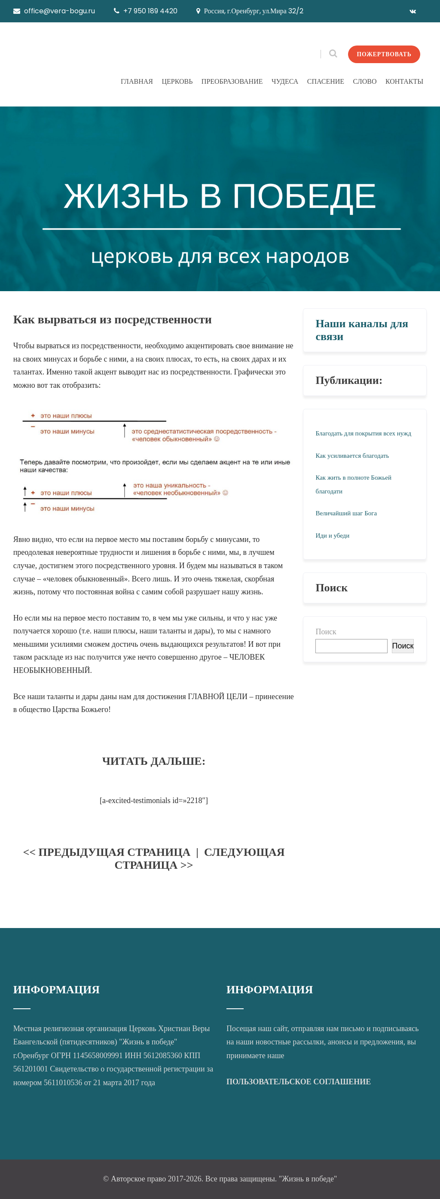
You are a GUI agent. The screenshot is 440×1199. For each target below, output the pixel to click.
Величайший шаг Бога (346, 513)
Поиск (325, 631)
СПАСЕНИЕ (325, 81)
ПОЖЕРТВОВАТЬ (382, 54)
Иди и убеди (332, 535)
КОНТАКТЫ (404, 81)
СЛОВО (365, 81)
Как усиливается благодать (352, 455)
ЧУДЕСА (285, 81)
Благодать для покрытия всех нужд (363, 433)
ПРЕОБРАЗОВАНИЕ (232, 81)
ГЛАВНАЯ (137, 81)
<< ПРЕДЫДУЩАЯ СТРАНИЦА (106, 852)
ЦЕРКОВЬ (177, 81)
